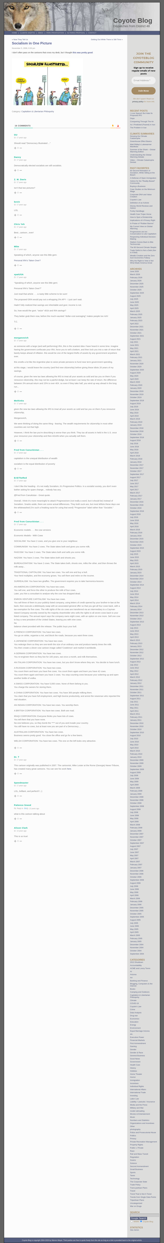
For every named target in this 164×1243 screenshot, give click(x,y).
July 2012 (134, 665)
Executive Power (137, 1037)
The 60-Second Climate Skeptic (143, 247)
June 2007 (134, 852)
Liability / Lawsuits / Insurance (142, 1102)
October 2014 (135, 582)
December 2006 (136, 871)
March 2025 (135, 311)
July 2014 (134, 591)
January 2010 (135, 757)
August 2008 (135, 809)
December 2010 (136, 723)
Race (132, 1151)
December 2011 (136, 686)
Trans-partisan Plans (138, 1188)
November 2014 (136, 579)
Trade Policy (135, 1185)
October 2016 (135, 508)
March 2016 (135, 530)
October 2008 (135, 803)
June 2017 (134, 483)
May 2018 (134, 450)
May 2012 (134, 671)
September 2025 (137, 293)
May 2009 (134, 782)
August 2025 (135, 296)
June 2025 (134, 302)
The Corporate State (138, 1182)
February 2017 (136, 496)
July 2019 (134, 407)
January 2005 (135, 941)
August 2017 (135, 477)
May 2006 (134, 892)
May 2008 (134, 818)
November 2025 (136, 287)
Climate (133, 1000)
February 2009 (136, 791)
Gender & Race (136, 1053)
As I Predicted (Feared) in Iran (142, 125)
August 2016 (135, 514)
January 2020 (135, 388)
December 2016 (136, 502)
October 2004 (135, 951)
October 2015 (135, 545)
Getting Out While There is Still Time (106, 39)
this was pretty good (83, 52)
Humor (133, 1077)
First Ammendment (138, 1043)
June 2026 (134, 271)
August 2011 (135, 699)
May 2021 (134, 348)
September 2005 (137, 917)
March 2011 (135, 714)
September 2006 (137, 880)
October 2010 (135, 729)
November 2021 (136, 330)
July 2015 (134, 554)
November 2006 (136, 874)
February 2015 (136, 569)
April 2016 (134, 526)
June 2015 (134, 557)
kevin (17, 202)
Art (131, 978)
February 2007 (136, 864)
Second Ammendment (139, 1166)
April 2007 (134, 858)
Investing (134, 1096)
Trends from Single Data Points (143, 1197)
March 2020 (135, 382)
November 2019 (136, 394)
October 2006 (135, 877)
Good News (135, 1059)
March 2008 (135, 825)
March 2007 (135, 862)
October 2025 (135, 290)
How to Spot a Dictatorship (141, 217)
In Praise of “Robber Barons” (142, 223)
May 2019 (134, 413)
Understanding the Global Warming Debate (140, 156)
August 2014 (135, 588)
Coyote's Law (135, 1006)
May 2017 (134, 486)
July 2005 (134, 923)
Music (132, 1117)
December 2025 (136, 284)
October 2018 (135, 434)
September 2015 (137, 548)
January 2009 (135, 794)
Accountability (136, 965)
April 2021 (134, 351)
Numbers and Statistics (139, 1120)
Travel (132, 1191)
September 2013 (137, 622)
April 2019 (134, 416)
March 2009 (135, 788)
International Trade (138, 1092)
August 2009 (135, 772)
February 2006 (136, 901)
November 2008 (136, 800)
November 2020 (136, 364)
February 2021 (136, 357)
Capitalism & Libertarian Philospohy (37, 111)
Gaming (133, 1046)
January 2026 (135, 281)
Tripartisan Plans (137, 1200)
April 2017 (134, 490)
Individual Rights (137, 1086)
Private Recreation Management (143, 1142)
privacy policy (137, 101)
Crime (132, 1009)
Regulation (134, 1157)
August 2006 (135, 883)
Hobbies (133, 1071)
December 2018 (136, 428)
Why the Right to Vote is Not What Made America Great (141, 262)
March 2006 (135, 898)
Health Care (135, 1065)
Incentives (134, 1083)
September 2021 (137, 336)
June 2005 (134, 926)
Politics (133, 1136)
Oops (132, 118)
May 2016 (134, 523)
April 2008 (134, 822)
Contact (92, 33)
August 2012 (135, 662)
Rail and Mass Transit (139, 1154)
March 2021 (135, 354)
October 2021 (135, 333)
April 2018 (134, 453)
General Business (137, 1056)
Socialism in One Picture (32, 43)
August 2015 (135, 551)
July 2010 (134, 739)
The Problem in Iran (138, 128)
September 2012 (137, 659)
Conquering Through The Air (142, 121)
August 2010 (135, 735)
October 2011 (135, 692)
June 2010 (134, 742)
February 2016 (136, 533)
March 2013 (135, 640)
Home (14, 33)
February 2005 (136, 938)
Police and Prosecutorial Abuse (143, 1132)
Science (133, 1163)
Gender (133, 1049)
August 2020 (135, 373)
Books (132, 989)
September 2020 (137, 370)
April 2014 (134, 600)
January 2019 (135, 425)
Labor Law (134, 1099)
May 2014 (134, 597)
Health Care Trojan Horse (140, 214)
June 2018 (134, 447)
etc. (131, 1034)
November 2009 (136, 763)
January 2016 (135, 536)
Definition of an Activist (139, 203)
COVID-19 (134, 1003)
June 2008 (134, 815)
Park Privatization (55, 33)
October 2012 (135, 656)
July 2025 (134, 299)
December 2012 (136, 649)
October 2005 (135, 914)
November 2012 (136, 652)
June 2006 (134, 889)
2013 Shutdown (136, 962)
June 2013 (134, 631)
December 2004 (136, 944)
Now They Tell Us (20, 39)
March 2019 (135, 419)
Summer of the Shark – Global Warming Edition (142, 150)
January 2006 (135, 904)
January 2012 (135, 683)
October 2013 (135, 619)
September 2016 (137, 511)
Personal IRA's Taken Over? (27, 260)
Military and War (137, 1108)
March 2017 (135, 493)
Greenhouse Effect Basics (141, 141)
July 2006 (134, 886)
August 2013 (135, 625)
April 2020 (134, 379)
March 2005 (135, 935)
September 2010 (137, 732)
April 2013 (134, 637)
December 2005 (136, 908)
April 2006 (134, 895)
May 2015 (134, 560)
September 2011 (137, 696)
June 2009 (134, 779)
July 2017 (134, 480)
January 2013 (135, 646)
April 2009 (134, 785)
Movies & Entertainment (140, 1114)
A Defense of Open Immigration (143, 178)
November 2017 (136, 468)
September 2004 (137, 954)
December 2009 (136, 760)
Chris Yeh (19, 224)
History (133, 1068)
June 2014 (134, 594)
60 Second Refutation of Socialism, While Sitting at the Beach (142, 173)
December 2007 (136, 834)
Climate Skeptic (27, 33)
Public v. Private (136, 1148)
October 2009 (135, 766)
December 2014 (136, 576)
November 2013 (136, 616)
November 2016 (136, 505)
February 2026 (136, 277)
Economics (134, 1019)
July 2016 (134, 517)
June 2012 (134, 668)
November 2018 (136, 431)
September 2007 (137, 843)
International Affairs (138, 1089)
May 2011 (134, 708)
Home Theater (136, 1074)
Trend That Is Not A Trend (140, 1194)
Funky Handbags (137, 211)
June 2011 (134, 705)
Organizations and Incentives (142, 1123)
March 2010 (135, 751)
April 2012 (134, 674)
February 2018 (136, 459)
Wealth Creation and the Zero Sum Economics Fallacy (142, 257)
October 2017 (135, 471)
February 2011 (136, 717)
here (69, 769)
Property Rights (136, 1145)
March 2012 (135, 677)
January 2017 (135, 499)
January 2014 (135, 609)
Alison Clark (21, 828)
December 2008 (136, 797)
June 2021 (134, 345)
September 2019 (137, 400)
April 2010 (134, 748)
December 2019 (136, 391)
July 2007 (134, 849)
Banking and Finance (139, 981)
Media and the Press (138, 1105)
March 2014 (135, 603)
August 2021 (135, 339)
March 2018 (135, 456)
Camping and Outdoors (139, 992)
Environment (135, 1028)
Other (132, 1126)
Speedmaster (21, 783)
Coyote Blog (132, 20)
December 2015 (136, 539)
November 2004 (136, 947)
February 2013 (136, 643)
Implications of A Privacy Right (142, 220)
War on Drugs (136, 1206)
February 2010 (136, 754)
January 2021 (135, 360)
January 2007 (135, 868)
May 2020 (134, 376)
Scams (133, 1160)
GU (25, 808)
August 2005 (135, 920)
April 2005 (134, 932)
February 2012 (136, 680)
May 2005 (134, 929)
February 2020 (136, 385)
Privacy (133, 1139)
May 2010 (134, 745)
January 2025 (135, 317)
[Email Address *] (143, 80)
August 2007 (135, 846)
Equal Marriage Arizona (140, 1031)
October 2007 (135, 840)
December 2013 (136, 613)
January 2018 (135, 462)
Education (134, 1022)
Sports (132, 1172)
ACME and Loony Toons (140, 968)
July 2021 (134, 342)
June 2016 (134, 520)
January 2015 (135, 573)
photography (135, 1129)
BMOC (40, 33)
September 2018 (137, 437)
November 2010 (136, 726)
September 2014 (137, 585)
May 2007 (134, 855)
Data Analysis (135, 1013)
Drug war (134, 1016)
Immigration (135, 1080)
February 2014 (136, 606)
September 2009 (137, 769)
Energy (133, 1025)
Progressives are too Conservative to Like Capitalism (143, 233)
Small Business (136, 1169)
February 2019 (136, 422)
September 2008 (137, 806)
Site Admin (134, 1230)
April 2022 (134, 324)
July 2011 (134, 702)
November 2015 (136, 542)
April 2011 (134, 711)
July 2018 (134, 443)
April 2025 (134, 308)
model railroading (137, 1111)
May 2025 (134, 305)
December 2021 (136, 327)
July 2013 (134, 628)
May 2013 (134, 634)
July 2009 (134, 775)
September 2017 (137, 474)
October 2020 (135, 367)
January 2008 (135, 831)
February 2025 (136, 314)
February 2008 (136, 828)
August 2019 (135, 403)
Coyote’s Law (135, 200)
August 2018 (135, 440)
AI (131, 971)
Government (135, 1062)
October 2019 (135, 397)
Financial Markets (137, 1040)
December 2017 (136, 465)
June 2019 (134, 410)
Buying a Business (138, 186)
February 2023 (136, 320)
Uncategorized (136, 1203)
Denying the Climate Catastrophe (138, 137)
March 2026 (135, 274)
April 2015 (134, 563)
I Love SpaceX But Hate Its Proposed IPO (141, 114)
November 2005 (136, 911)
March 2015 (135, 566)
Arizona (133, 974)
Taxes (132, 1175)
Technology (135, 1179)
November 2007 (136, 837)
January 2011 (135, 720)
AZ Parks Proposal (76, 33)
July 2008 (134, 812)
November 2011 (136, 689)
